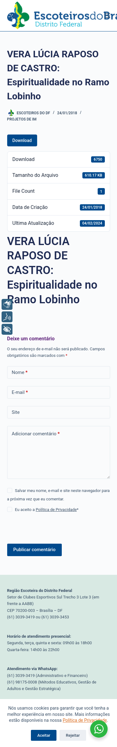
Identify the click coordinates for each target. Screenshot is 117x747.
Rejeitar (73, 735)
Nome (20, 372)
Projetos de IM (22, 119)
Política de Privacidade (85, 720)
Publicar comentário (34, 549)
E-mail (20, 392)
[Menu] (107, 15)
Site (16, 412)
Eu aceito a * (47, 509)
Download (22, 140)
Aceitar (43, 735)
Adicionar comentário (36, 434)
